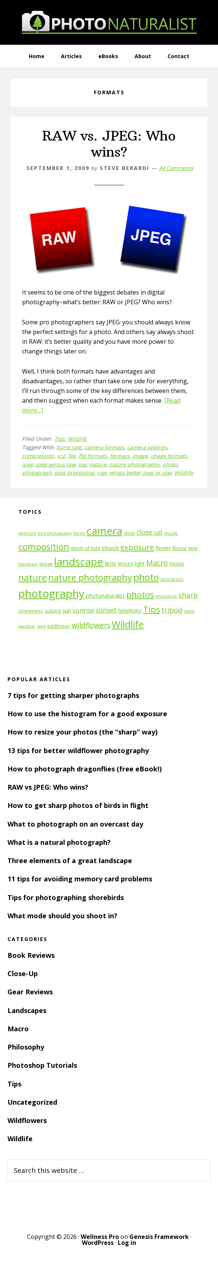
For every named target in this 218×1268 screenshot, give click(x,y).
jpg (82, 464)
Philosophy (25, 1046)
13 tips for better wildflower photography (78, 750)
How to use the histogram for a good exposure (87, 713)
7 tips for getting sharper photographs (73, 695)
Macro (18, 1028)
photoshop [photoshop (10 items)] (166, 596)
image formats (169, 455)
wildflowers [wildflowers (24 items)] (91, 625)
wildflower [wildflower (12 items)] (58, 626)
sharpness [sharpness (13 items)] (30, 610)
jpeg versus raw (56, 464)
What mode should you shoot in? (62, 915)
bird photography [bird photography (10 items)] (55, 533)
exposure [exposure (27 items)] (137, 547)
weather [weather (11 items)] (27, 626)
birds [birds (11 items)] (79, 533)
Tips (59, 438)
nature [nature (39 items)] (32, 577)
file (72, 455)
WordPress (98, 1243)
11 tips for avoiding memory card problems (79, 878)
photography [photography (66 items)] (51, 593)
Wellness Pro (100, 1237)
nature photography (134, 464)
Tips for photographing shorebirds (65, 897)
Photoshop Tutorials (42, 1065)
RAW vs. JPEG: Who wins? (109, 144)
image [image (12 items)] (46, 564)
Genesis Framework (159, 1237)
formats (119, 455)
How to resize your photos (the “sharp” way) (82, 731)
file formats (93, 455)
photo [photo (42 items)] (146, 577)
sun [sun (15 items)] (66, 610)
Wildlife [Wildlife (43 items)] (128, 624)
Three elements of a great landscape (69, 860)
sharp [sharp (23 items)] (188, 595)
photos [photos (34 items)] (140, 594)
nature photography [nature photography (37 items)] (90, 577)
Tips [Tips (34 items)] (151, 609)
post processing (74, 472)
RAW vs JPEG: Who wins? (47, 787)
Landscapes (26, 1010)
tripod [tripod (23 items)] (172, 609)
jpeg (27, 464)
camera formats (104, 447)
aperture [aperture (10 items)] (27, 533)
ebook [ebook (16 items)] (110, 547)
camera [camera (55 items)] (104, 531)
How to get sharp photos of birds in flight (77, 805)
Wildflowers (27, 1120)
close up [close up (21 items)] (149, 532)
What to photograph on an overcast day (75, 823)
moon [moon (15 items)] (176, 563)
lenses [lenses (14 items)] (125, 563)
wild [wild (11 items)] (41, 626)
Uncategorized (32, 1102)
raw (102, 472)
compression (38, 455)
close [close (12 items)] (129, 533)
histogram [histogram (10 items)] (28, 564)
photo (170, 464)
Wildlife (77, 438)
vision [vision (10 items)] (189, 611)
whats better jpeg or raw (140, 472)
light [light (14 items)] (140, 563)
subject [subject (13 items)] (52, 610)
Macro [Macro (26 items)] (157, 563)
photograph (37, 472)
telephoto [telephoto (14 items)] (130, 610)
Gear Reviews (30, 991)
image (140, 455)
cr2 (61, 455)
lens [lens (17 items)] (110, 563)
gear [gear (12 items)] (193, 548)
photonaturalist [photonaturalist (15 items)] (105, 595)
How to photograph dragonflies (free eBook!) (84, 768)
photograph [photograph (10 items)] (172, 579)
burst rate (69, 447)
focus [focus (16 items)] (179, 547)
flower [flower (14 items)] (163, 547)
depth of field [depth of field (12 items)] (85, 548)
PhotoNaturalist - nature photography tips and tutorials (109, 22)
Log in (127, 1243)
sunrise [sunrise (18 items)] (83, 610)
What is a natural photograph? (59, 842)
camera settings (147, 447)
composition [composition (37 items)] (43, 547)
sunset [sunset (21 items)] (106, 609)
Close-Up (22, 973)
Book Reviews (31, 955)
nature (97, 464)
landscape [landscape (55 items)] (78, 562)
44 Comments (176, 168)
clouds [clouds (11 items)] (171, 533)
